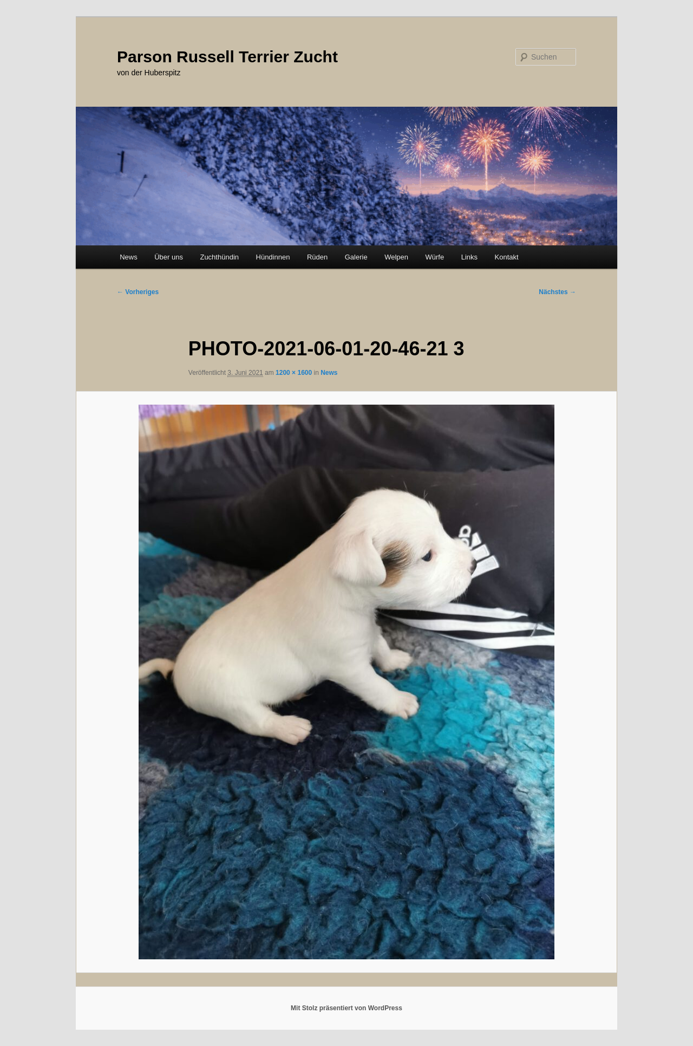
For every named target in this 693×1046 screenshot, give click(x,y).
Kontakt (507, 257)
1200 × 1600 (294, 372)
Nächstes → (557, 292)
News (129, 257)
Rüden (317, 257)
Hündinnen (273, 257)
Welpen (396, 257)
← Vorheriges (138, 292)
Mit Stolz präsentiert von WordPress (346, 1008)
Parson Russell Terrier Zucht (227, 57)
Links (469, 257)
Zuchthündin (219, 257)
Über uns (168, 257)
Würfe (434, 257)
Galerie (356, 257)
